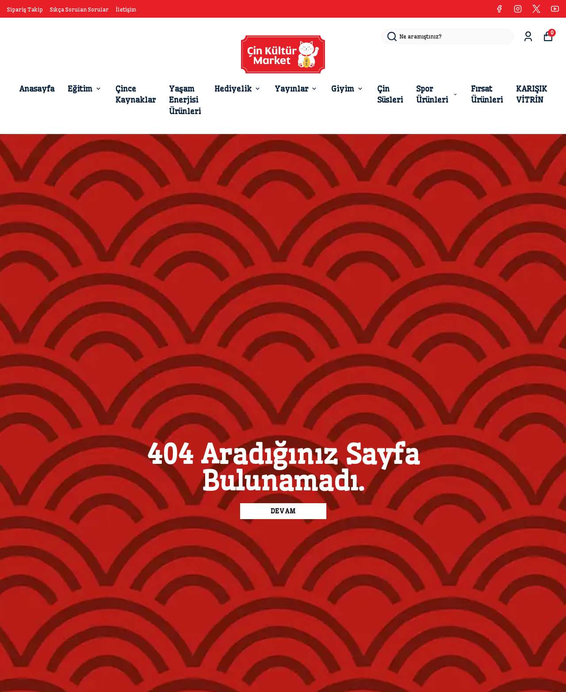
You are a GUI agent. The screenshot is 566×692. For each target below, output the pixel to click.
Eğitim (85, 88)
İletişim (126, 9)
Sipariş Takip (25, 9)
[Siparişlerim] (528, 36)
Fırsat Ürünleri (487, 94)
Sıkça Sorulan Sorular (79, 9)
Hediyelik (237, 88)
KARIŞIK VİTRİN (531, 94)
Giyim (347, 88)
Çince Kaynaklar (135, 94)
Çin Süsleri (390, 94)
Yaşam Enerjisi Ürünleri (185, 100)
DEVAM (283, 511)
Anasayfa (36, 88)
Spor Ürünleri (437, 94)
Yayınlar (296, 88)
